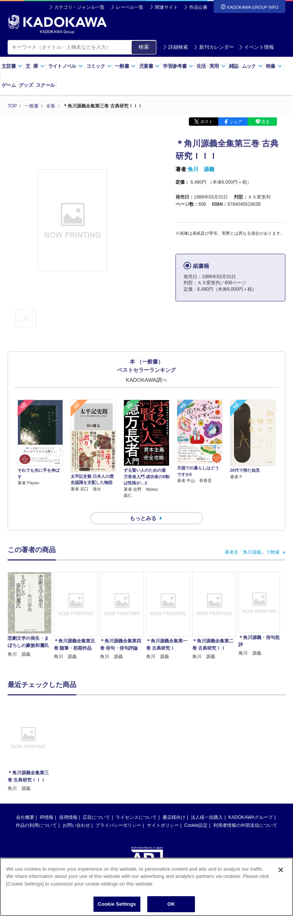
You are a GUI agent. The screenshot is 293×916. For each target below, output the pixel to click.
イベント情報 (256, 47)
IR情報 (46, 803)
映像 (274, 66)
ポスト (206, 121)
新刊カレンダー (214, 47)
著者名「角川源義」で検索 (252, 538)
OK (171, 904)
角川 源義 (201, 169)
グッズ (26, 85)
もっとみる (143, 504)
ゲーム (9, 85)
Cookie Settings (117, 904)
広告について (96, 803)
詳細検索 (175, 47)
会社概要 (25, 803)
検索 (143, 47)
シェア (236, 121)
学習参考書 (178, 66)
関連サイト (166, 7)
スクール (45, 85)
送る (265, 121)
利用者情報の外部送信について (245, 811)
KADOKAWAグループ (251, 803)
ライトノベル (65, 66)
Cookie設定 (196, 811)
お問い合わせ (76, 811)
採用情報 (68, 803)
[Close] (280, 870)
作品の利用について (36, 811)
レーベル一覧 (129, 7)
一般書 (125, 66)
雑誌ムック (246, 66)
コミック (99, 66)
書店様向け (174, 803)
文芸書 (12, 66)
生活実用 (211, 66)
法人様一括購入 (207, 803)
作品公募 (198, 7)
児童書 (149, 66)
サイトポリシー (163, 811)
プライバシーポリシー (118, 811)
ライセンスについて (136, 803)
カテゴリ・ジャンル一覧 (79, 7)
